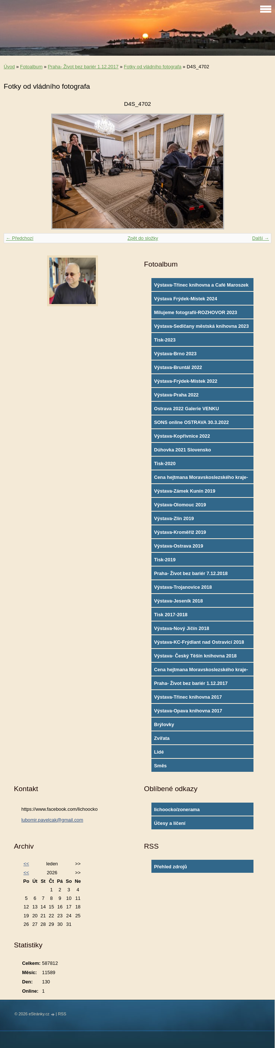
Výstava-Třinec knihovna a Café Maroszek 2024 (201, 286)
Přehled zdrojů (170, 866)
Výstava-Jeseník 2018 (178, 601)
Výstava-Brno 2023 (175, 353)
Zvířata (162, 738)
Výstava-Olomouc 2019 (180, 504)
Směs (160, 765)
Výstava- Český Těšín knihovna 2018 (195, 656)
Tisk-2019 (165, 559)
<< (26, 863)
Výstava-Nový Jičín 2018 (181, 628)
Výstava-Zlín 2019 (174, 518)
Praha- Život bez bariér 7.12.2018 (190, 573)
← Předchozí (19, 238)
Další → (260, 238)
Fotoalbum (31, 66)
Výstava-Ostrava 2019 (178, 546)
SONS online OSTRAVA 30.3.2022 (191, 422)
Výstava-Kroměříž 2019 (180, 532)
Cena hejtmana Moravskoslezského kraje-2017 (201, 671)
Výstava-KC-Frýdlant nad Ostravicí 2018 (199, 642)
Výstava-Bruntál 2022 (178, 367)
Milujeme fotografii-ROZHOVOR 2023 (195, 312)
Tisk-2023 (165, 340)
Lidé (159, 752)
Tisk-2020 (165, 463)
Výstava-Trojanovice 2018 (183, 587)
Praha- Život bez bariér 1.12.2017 (83, 66)
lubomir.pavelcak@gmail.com (53, 820)
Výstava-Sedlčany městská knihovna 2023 (201, 326)
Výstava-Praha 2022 (176, 395)
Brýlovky (164, 724)
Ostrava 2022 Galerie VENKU (186, 408)
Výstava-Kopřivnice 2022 (182, 436)
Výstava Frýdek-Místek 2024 (185, 298)
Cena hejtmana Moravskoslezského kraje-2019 (201, 478)
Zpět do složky (142, 238)
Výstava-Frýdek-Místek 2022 (185, 381)
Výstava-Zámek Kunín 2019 (184, 491)
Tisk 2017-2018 (170, 614)
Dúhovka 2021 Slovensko (182, 450)
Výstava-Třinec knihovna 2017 (188, 697)
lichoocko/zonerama (177, 809)
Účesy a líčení (170, 823)
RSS (62, 1014)
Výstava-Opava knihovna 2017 (188, 711)
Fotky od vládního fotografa (152, 66)
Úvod (9, 66)
